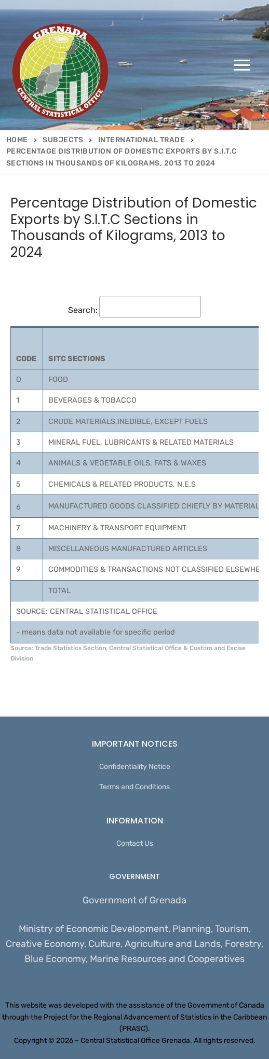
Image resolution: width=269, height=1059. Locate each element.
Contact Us (134, 843)
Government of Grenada (134, 900)
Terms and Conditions (134, 786)
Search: (134, 310)
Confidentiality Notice (134, 766)
